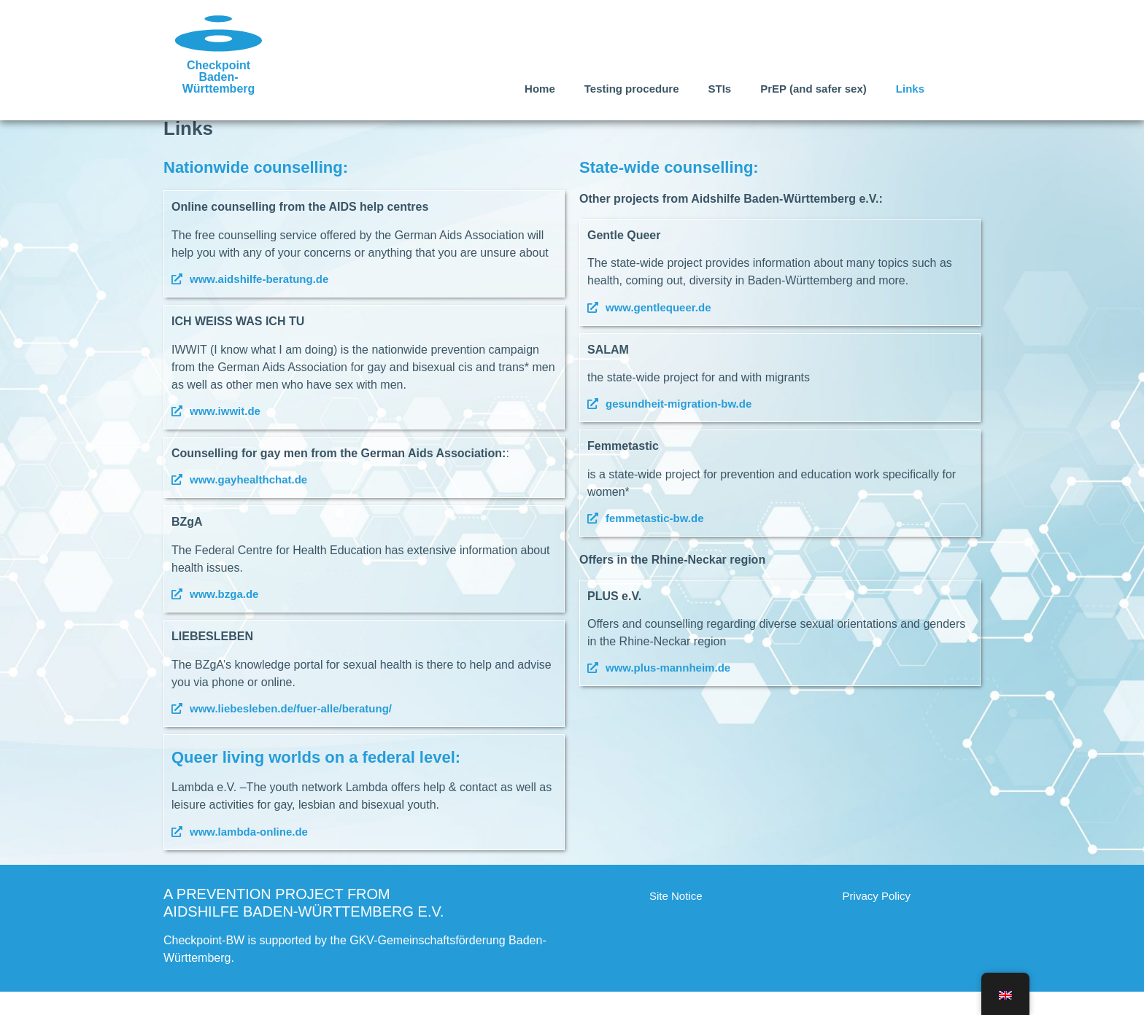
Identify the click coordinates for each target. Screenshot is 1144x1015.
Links (910, 88)
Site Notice (676, 919)
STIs (719, 88)
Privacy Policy (877, 919)
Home (540, 88)
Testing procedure (631, 88)
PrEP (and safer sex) (813, 88)
